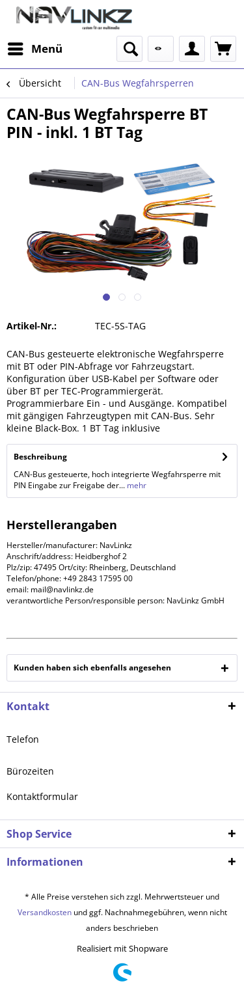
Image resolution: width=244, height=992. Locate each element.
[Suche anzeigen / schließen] (129, 49)
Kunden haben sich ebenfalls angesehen (92, 667)
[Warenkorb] (223, 49)
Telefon (23, 739)
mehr (135, 485)
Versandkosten (45, 912)
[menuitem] (34, 49)
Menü (35, 47)
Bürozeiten (30, 771)
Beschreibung (40, 456)
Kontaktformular (42, 796)
